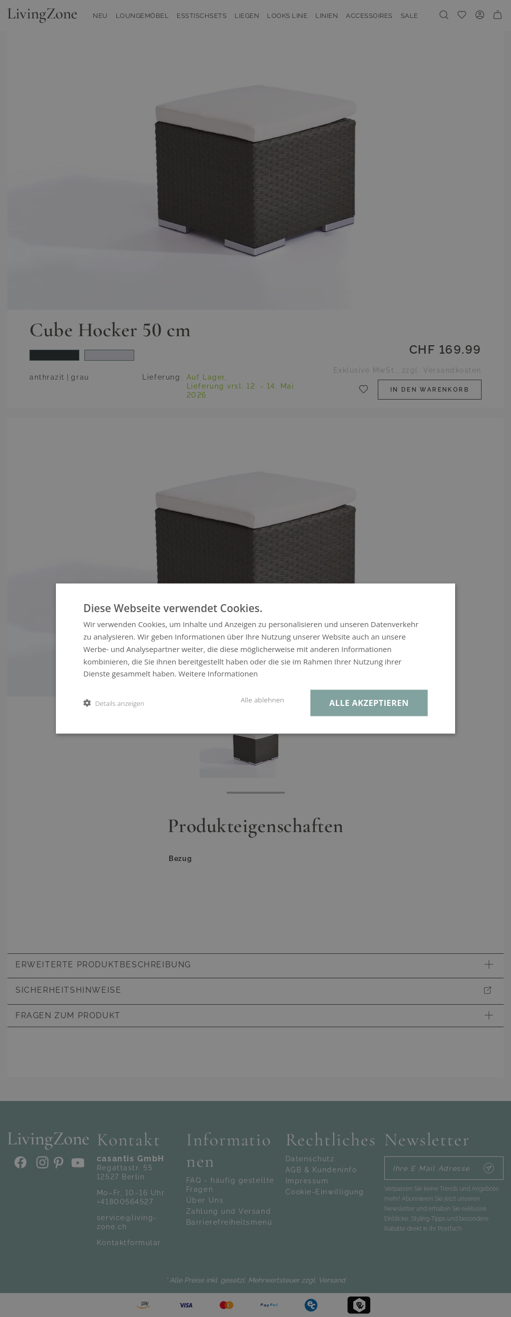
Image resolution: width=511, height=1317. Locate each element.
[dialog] (255, 658)
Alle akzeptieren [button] (369, 702)
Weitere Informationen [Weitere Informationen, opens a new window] (218, 673)
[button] (113, 703)
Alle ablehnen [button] (262, 699)
